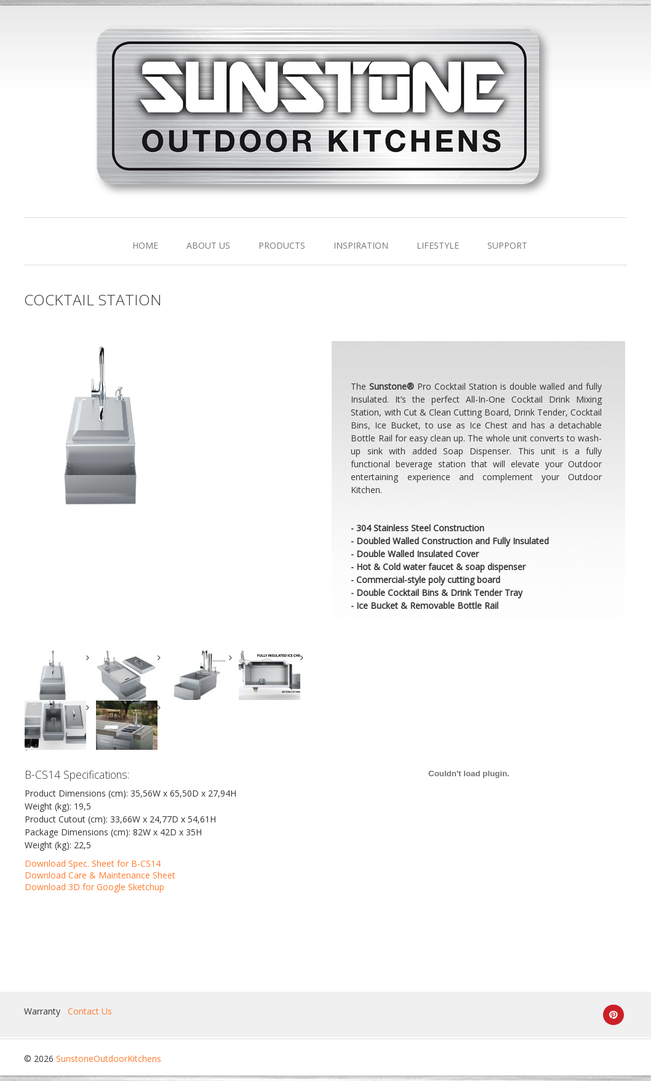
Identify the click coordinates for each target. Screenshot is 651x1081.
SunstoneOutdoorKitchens (108, 1058)
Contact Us (90, 1011)
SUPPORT (507, 245)
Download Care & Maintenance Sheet (100, 875)
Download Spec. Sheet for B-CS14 (93, 863)
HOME (145, 245)
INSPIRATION (360, 245)
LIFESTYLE (438, 245)
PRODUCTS (281, 245)
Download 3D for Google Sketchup (94, 887)
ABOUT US (208, 245)
